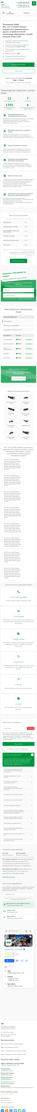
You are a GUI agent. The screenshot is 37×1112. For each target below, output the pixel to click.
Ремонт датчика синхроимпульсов (11, 240)
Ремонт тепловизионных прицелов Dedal (13, 1023)
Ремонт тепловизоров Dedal (9, 1019)
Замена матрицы (7, 222)
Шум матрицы (6, 358)
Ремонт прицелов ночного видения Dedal (14, 1026)
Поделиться (2, 1082)
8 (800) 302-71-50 (6, 1046)
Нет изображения (7, 339)
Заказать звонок (18, 378)
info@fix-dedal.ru (6, 1051)
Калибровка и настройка (8, 235)
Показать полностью (9, 849)
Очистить (30, 700)
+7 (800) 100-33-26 (23, 6)
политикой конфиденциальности (25, 298)
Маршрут (9, 933)
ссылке (8, 1008)
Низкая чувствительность (7, 348)
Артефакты (6, 353)
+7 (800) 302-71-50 (13, 952)
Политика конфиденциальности (18, 1096)
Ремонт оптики (6, 244)
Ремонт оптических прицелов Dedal (12, 1016)
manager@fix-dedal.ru (7, 1055)
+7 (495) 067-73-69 (23, 2)
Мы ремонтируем (8, 13)
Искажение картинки (8, 343)
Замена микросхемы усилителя (10, 226)
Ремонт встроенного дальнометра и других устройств (11, 231)
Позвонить (26, 13)
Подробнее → (29, 339)
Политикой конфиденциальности (18, 871)
